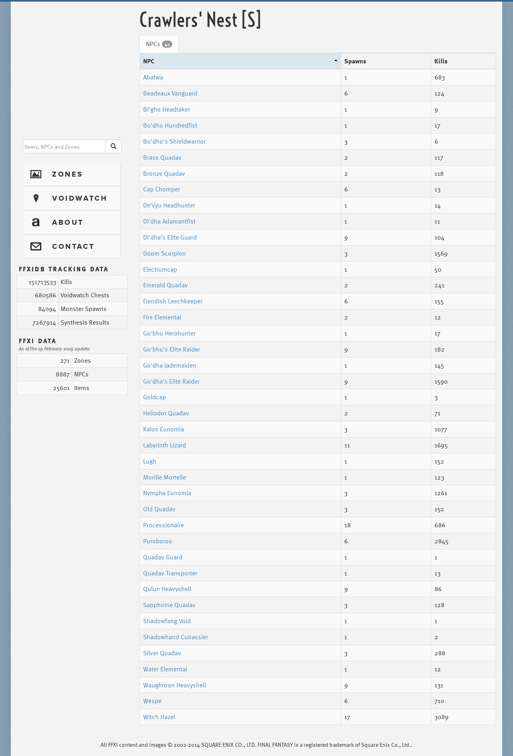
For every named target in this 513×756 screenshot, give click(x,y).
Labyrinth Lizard (164, 445)
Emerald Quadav (165, 285)
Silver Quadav (162, 653)
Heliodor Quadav (166, 413)
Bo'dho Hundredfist (170, 125)
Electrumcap (160, 269)
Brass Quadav (162, 157)
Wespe (152, 700)
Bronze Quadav (164, 173)
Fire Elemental (162, 317)
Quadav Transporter (170, 573)
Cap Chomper (161, 189)
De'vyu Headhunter (169, 205)
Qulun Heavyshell (167, 588)
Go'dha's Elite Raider (171, 381)
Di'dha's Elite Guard (170, 237)
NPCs (159, 44)
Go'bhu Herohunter (169, 333)
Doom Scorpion (164, 253)
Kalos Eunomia (163, 429)
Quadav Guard (162, 557)
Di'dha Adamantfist (169, 221)
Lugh (149, 461)
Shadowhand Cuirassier (175, 637)
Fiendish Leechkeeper (172, 301)
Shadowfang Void (167, 621)
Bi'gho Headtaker (166, 109)
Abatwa (153, 77)
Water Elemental (165, 669)
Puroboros (157, 541)
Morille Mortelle (164, 477)
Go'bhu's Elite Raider (171, 349)
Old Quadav (159, 509)
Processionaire (163, 525)
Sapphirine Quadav (169, 605)
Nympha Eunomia (167, 493)
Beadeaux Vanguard (170, 93)
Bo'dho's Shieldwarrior (174, 141)
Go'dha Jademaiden (169, 365)
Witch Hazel (159, 716)
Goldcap (154, 397)
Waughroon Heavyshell (174, 685)
